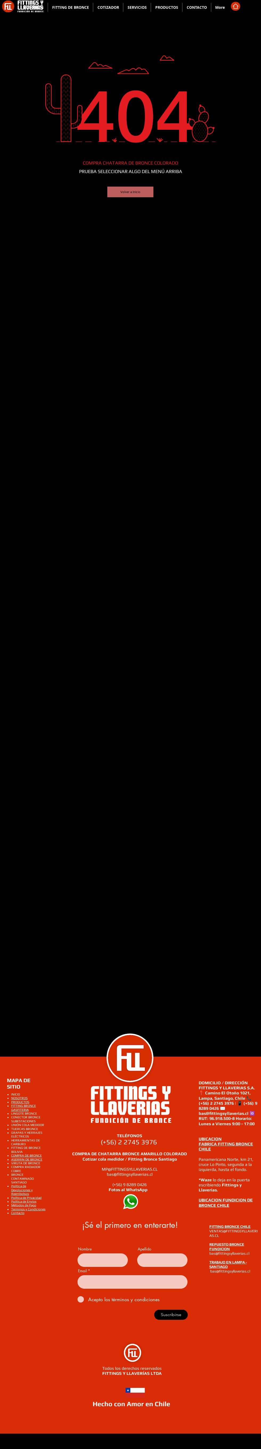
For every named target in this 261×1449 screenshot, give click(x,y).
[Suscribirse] (171, 1315)
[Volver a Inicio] (130, 192)
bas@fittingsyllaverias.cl (130, 1174)
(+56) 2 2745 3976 (130, 1142)
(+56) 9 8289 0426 (129, 1184)
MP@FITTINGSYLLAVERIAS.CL (130, 1169)
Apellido (144, 1249)
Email (82, 1271)
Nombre (85, 1249)
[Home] (235, 6)
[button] (137, 7)
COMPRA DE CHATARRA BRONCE (106, 1153)
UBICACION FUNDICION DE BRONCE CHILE (226, 1203)
